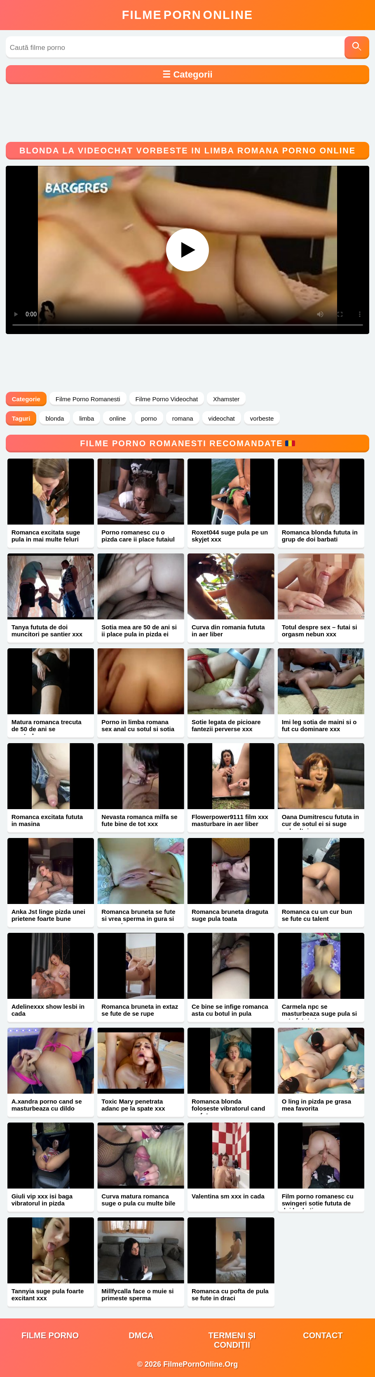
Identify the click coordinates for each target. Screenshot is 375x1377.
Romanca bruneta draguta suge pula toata (230, 915)
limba (86, 418)
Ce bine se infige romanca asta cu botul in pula (230, 1010)
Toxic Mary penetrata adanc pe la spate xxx (133, 1105)
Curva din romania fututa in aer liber (228, 631)
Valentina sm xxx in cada (228, 1196)
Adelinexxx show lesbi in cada (48, 1010)
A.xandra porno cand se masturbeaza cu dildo (47, 1105)
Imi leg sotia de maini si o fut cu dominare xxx (319, 725)
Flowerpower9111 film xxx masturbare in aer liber (230, 820)
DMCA (141, 1335)
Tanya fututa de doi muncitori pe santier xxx (47, 631)
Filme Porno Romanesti (88, 399)
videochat (222, 418)
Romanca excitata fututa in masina (47, 820)
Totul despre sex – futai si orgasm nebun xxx (319, 631)
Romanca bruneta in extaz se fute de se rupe (139, 1010)
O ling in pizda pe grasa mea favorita (316, 1105)
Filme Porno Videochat (167, 399)
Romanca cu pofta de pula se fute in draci (230, 1295)
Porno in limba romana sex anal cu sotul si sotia (137, 725)
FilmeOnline (187, 14)
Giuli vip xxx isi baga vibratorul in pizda (42, 1200)
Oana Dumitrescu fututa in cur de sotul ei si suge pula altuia (320, 823)
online (117, 418)
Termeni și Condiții (232, 1340)
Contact (322, 1335)
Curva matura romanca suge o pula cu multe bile (138, 1200)
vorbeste (262, 418)
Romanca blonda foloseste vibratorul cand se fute (228, 1108)
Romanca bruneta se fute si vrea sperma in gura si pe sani (138, 918)
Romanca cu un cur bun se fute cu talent (317, 915)
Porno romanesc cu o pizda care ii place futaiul (138, 536)
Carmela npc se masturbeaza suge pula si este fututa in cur (319, 1013)
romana (182, 418)
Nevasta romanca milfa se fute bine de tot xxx (139, 820)
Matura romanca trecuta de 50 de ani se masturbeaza (47, 728)
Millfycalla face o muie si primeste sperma (137, 1295)
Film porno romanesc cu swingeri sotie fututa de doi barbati (318, 1203)
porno (149, 418)
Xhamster (226, 399)
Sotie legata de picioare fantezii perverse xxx (226, 725)
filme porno (50, 1335)
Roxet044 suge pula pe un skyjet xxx (230, 536)
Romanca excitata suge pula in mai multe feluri (46, 536)
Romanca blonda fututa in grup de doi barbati (320, 536)
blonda (54, 418)
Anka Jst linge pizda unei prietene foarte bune (48, 915)
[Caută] (357, 47)
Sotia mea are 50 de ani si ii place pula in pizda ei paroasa (139, 634)
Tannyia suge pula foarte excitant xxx (48, 1295)
